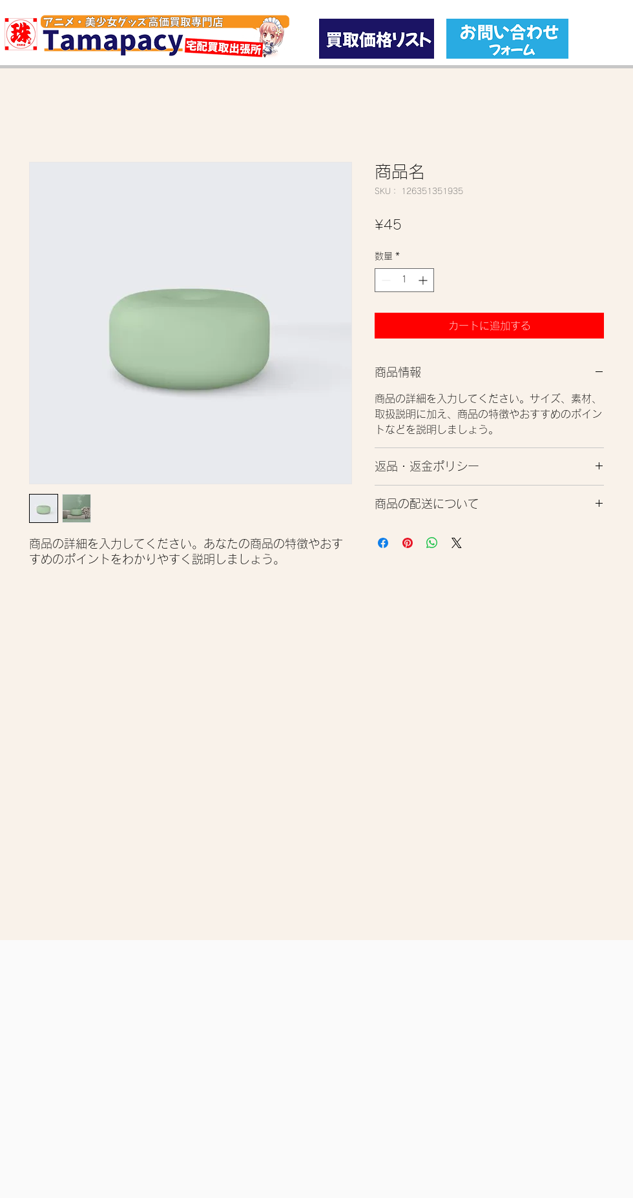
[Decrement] (385, 280)
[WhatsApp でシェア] (432, 543)
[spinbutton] (404, 280)
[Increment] (424, 280)
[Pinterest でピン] (407, 543)
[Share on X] (456, 543)
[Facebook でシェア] (383, 543)
